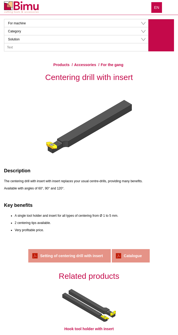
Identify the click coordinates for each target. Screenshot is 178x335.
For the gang (112, 65)
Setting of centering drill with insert (71, 256)
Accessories (85, 65)
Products (61, 65)
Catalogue (133, 256)
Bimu (21, 7)
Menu (170, 7)
